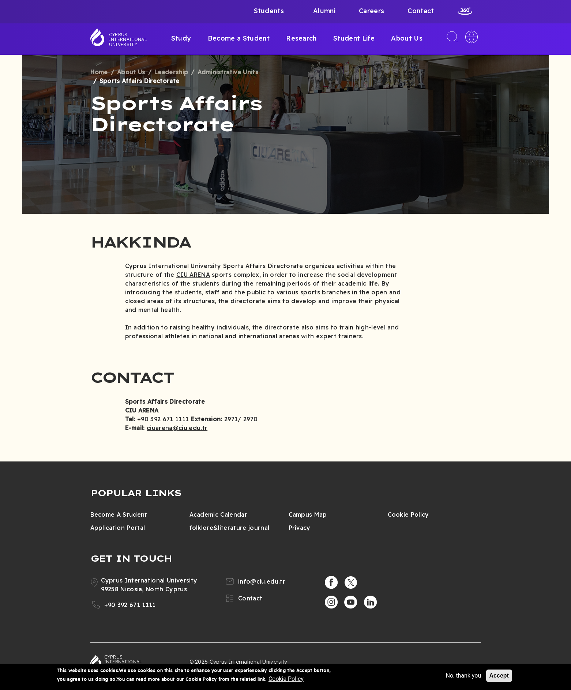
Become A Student (118, 514)
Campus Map (308, 514)
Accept (499, 675)
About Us (406, 38)
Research (301, 38)
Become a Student (239, 38)
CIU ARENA (193, 274)
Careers (371, 11)
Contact (420, 11)
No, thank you (463, 675)
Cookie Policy (408, 514)
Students (269, 11)
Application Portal (117, 527)
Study (181, 38)
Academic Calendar (218, 514)
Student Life (354, 38)
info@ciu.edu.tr (261, 581)
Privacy (300, 527)
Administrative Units (228, 72)
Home (99, 72)
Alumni (324, 11)
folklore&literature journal (229, 527)
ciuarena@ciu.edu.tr (177, 427)
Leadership (171, 72)
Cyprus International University (128, 39)
